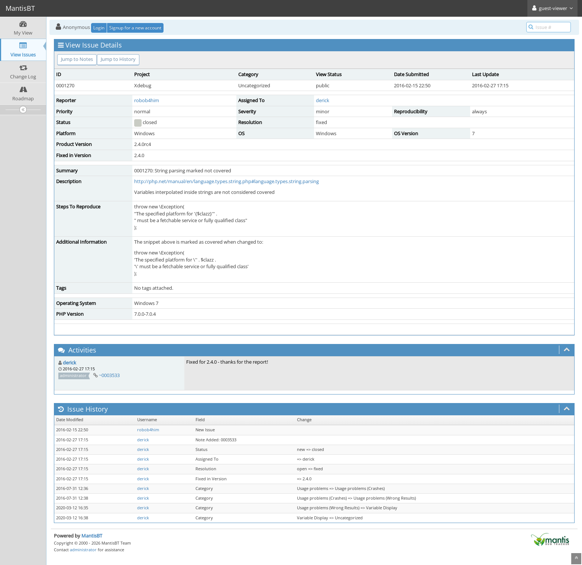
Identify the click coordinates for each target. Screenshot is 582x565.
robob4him (146, 100)
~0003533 (109, 375)
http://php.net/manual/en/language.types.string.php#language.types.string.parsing (226, 181)
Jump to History (118, 59)
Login (98, 28)
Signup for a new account (135, 28)
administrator (83, 549)
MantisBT (91, 535)
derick (322, 100)
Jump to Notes (77, 59)
